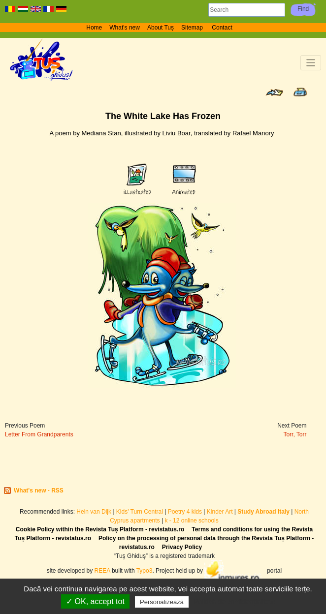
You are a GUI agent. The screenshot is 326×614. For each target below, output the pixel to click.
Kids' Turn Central (139, 511)
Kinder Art (220, 511)
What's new (124, 27)
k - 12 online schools (191, 520)
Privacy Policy (182, 547)
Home (94, 27)
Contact (222, 27)
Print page (300, 92)
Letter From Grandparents (39, 434)
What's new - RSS (39, 490)
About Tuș (160, 27)
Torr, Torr (294, 434)
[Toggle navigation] (311, 62)
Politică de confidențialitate (234, 602)
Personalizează (162, 602)
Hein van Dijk (93, 511)
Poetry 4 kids (185, 511)
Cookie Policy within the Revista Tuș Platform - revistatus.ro (100, 529)
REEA (102, 570)
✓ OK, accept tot (95, 601)
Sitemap (192, 27)
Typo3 (144, 570)
